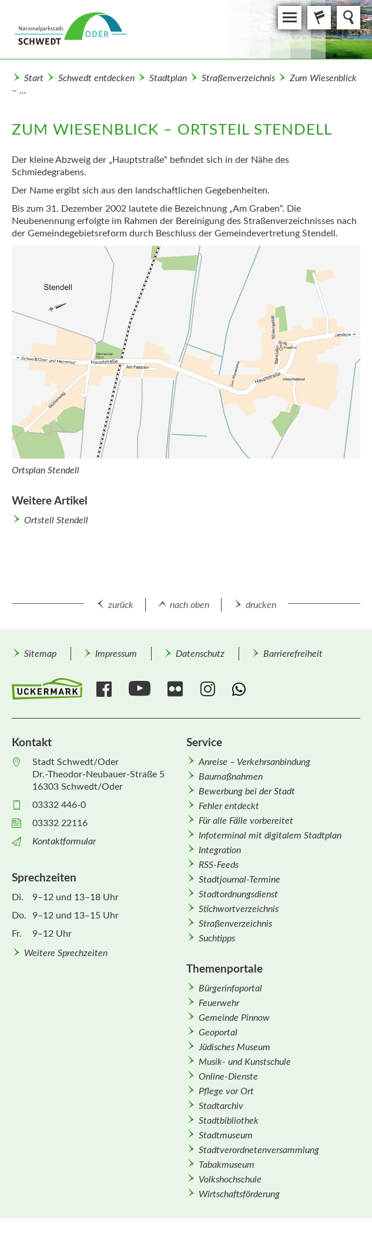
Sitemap (40, 654)
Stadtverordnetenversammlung (259, 1150)
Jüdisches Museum (234, 1047)
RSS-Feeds (219, 865)
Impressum (116, 654)
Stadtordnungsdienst (238, 894)
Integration (220, 850)
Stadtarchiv (221, 1106)
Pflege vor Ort (226, 1091)
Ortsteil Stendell (56, 520)
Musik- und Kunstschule (245, 1062)
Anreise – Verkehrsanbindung (254, 762)
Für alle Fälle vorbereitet (246, 821)
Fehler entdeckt (229, 806)
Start (33, 78)
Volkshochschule (230, 1179)
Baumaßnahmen (231, 776)
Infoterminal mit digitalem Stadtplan (270, 835)
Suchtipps (217, 938)
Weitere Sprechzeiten (66, 953)
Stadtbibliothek (229, 1120)
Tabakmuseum (226, 1165)
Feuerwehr (219, 1003)
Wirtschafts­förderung (239, 1194)
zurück (120, 605)
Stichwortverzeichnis (239, 909)
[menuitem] (40, 653)
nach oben (189, 605)
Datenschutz (200, 654)
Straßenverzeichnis (238, 78)
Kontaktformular (64, 841)
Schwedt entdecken (96, 78)
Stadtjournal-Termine (239, 879)
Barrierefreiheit (293, 654)
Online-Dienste (228, 1076)
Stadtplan (168, 78)
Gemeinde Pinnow (234, 1018)
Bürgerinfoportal (230, 988)
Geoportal (218, 1032)
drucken (261, 605)
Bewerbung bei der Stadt (247, 791)
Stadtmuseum (226, 1135)
